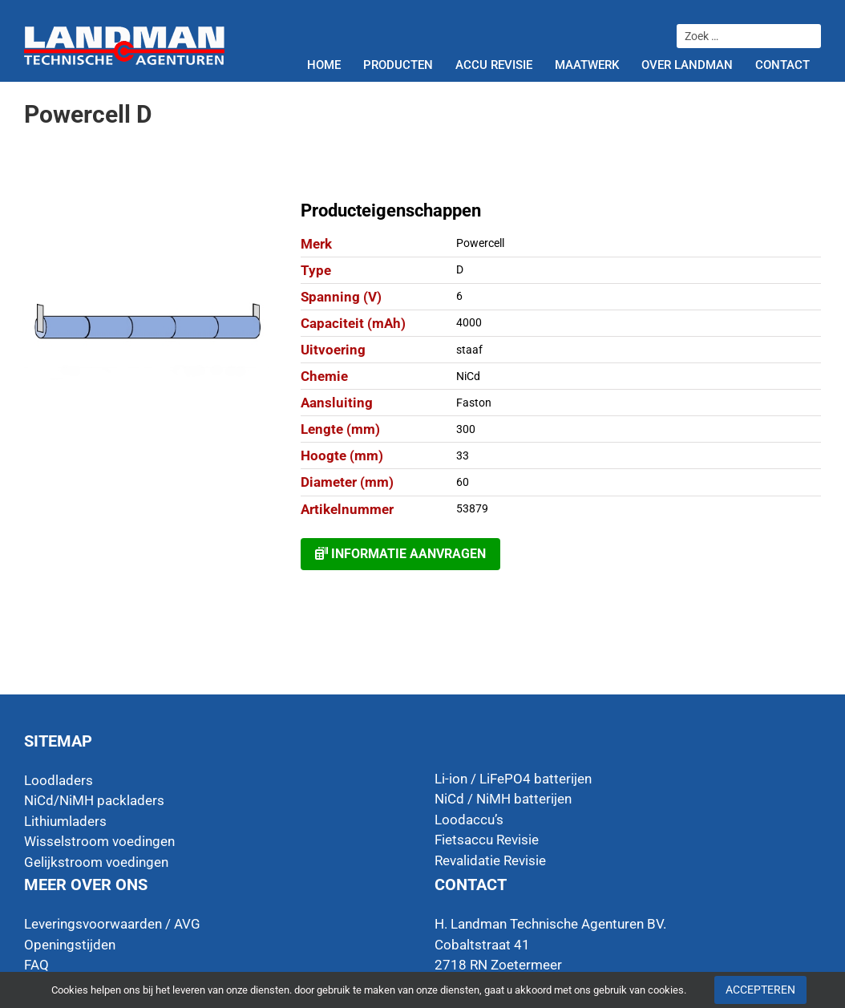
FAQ (36, 965)
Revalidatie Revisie (490, 860)
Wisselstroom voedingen (99, 841)
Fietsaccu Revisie (487, 840)
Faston (473, 402)
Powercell (480, 243)
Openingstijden (69, 945)
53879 (472, 508)
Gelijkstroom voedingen (96, 862)
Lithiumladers (65, 821)
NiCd (468, 376)
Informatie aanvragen (400, 553)
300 (465, 429)
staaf (469, 349)
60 (462, 482)
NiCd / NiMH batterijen (503, 799)
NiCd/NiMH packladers (94, 800)
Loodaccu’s (469, 820)
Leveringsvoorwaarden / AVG (112, 924)
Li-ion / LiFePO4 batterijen (513, 779)
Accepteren (760, 989)
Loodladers (58, 780)
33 (462, 455)
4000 (469, 322)
